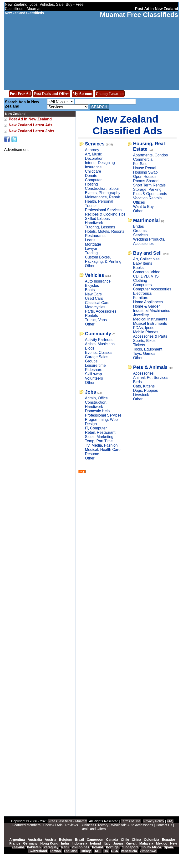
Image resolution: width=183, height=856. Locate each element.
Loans (90, 240)
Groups (91, 361)
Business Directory (94, 825)
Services (94, 143)
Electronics (142, 293)
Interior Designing (100, 163)
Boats (90, 290)
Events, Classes (98, 353)
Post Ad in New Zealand (30, 119)
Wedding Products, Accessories (149, 241)
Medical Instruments (150, 319)
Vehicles (94, 275)
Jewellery (141, 315)
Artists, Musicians (99, 344)
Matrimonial (146, 220)
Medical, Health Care (102, 450)
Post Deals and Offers (51, 94)
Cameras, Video (146, 272)
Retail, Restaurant (100, 432)
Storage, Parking (147, 189)
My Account (82, 94)
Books (138, 268)
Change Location (110, 94)
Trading (91, 253)
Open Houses (144, 177)
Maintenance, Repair (102, 197)
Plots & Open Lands (150, 194)
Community (98, 333)
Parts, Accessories (100, 311)
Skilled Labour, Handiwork (97, 221)
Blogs (89, 348)
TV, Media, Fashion (101, 445)
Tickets (139, 345)
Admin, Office (96, 398)
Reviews (71, 825)
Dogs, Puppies (145, 390)
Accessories (143, 373)
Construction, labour (102, 188)
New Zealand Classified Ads (127, 124)
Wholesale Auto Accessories (132, 825)
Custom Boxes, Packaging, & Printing (103, 259)
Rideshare (93, 370)
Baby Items (142, 263)
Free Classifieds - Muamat (67, 821)
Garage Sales (96, 357)
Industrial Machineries (151, 311)
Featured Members (26, 825)
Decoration (94, 158)
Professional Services (103, 210)
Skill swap (93, 374)
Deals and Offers (93, 829)
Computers (142, 285)
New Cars (93, 294)
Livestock (141, 395)
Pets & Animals (150, 367)
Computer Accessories (152, 289)
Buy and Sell (147, 253)
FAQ (170, 821)
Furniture (140, 298)
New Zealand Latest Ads (30, 125)
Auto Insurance (98, 281)
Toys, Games (144, 353)
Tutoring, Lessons (100, 227)
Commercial (143, 159)
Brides (138, 226)
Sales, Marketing (99, 437)
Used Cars (94, 298)
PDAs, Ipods (143, 328)
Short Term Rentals (149, 185)
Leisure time (95, 365)
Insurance (93, 167)
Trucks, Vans (96, 320)
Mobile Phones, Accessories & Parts (150, 334)
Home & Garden (147, 306)
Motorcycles (95, 307)
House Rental (144, 168)
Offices (139, 202)
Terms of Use (131, 821)
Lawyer (91, 249)
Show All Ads (52, 825)
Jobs (90, 392)
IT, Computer (96, 428)
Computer (93, 180)
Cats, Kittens (144, 386)
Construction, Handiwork (96, 404)
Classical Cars (97, 303)
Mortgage (93, 244)
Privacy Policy (153, 821)
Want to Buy (143, 207)
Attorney (92, 150)
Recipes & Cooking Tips (105, 214)
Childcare (93, 171)
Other (89, 266)
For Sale (140, 164)
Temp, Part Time (98, 441)
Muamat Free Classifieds (139, 14)
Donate (91, 176)
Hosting (91, 184)
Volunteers (94, 378)
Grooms (140, 231)
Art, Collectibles (146, 259)
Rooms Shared (145, 181)
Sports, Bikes (144, 341)
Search (99, 107)
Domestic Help (97, 411)
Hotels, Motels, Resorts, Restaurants (105, 233)
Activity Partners (98, 340)
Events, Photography (102, 193)
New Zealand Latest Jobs (31, 131)
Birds (137, 382)
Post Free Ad (20, 94)
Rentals (91, 316)
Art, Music (93, 154)
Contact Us (164, 825)
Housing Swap (145, 172)
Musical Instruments (150, 323)
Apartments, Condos (150, 155)
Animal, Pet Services (150, 378)
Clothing (140, 280)
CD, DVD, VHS (146, 276)
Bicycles (92, 286)
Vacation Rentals (147, 198)
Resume (92, 454)
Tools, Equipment (147, 349)
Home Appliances (148, 302)
